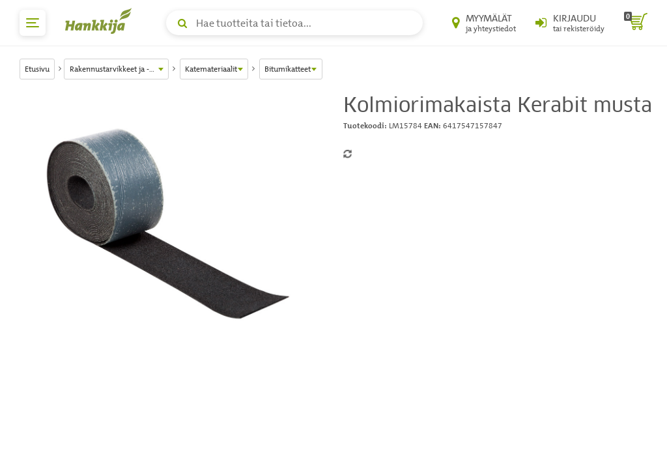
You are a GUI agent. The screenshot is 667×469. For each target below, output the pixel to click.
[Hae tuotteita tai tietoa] (294, 22)
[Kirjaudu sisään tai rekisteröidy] (569, 23)
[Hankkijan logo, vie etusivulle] (101, 21)
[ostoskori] (635, 23)
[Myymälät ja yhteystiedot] (484, 23)
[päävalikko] (33, 23)
